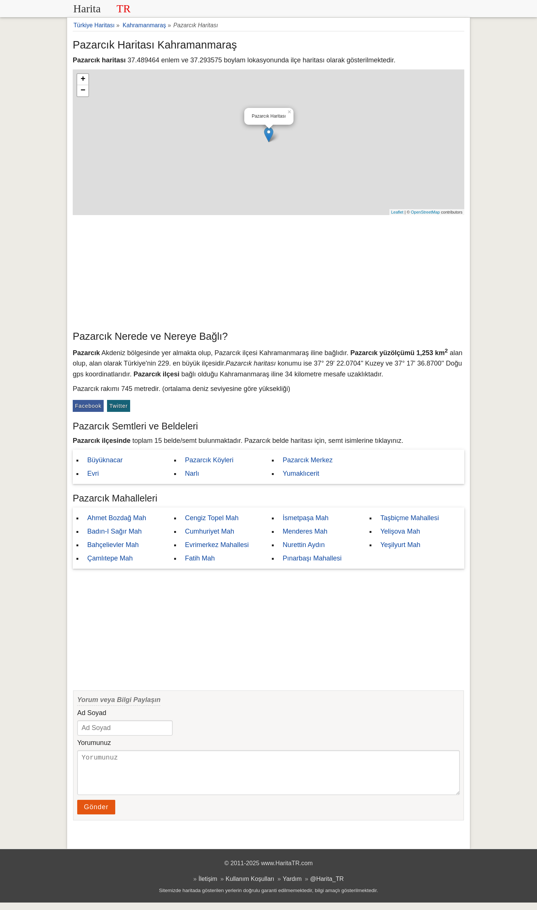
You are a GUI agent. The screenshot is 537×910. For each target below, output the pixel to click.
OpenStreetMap (425, 212)
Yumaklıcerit (301, 473)
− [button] (83, 90)
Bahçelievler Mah (113, 545)
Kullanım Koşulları (250, 886)
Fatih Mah (200, 558)
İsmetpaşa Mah (306, 518)
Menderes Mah (305, 531)
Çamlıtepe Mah (110, 558)
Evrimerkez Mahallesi (217, 545)
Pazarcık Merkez (308, 460)
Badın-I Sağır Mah (114, 531)
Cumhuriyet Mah (209, 531)
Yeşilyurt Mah (400, 545)
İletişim (207, 886)
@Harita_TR (327, 886)
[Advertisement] (268, 271)
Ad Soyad (91, 713)
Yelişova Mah (400, 531)
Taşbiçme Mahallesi (409, 518)
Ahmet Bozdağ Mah (116, 518)
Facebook (88, 406)
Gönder (96, 814)
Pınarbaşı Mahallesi (312, 558)
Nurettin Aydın (304, 545)
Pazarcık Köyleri (209, 460)
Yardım (292, 886)
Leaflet (397, 212)
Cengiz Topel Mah (212, 518)
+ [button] (83, 79)
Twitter (118, 406)
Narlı (192, 473)
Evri (93, 473)
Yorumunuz (94, 742)
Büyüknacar (105, 460)
